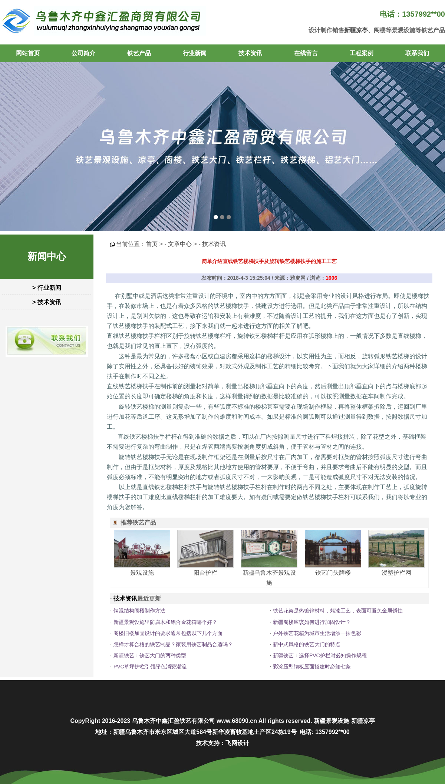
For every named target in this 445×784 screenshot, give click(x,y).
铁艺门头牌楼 (333, 572)
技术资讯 (250, 53)
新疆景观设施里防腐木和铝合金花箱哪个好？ (165, 622)
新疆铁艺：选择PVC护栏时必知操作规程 (320, 655)
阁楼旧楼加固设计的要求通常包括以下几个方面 (167, 633)
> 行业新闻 (46, 288)
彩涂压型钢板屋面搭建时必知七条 (312, 667)
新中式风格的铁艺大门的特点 (306, 644)
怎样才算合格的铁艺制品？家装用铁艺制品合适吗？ (173, 644)
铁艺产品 (139, 53)
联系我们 (417, 53)
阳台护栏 (205, 572)
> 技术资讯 (46, 302)
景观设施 (142, 572)
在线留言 (306, 53)
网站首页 (28, 53)
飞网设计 (237, 743)
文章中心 (180, 244)
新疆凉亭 (356, 30)
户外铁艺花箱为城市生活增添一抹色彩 (317, 633)
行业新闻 (195, 53)
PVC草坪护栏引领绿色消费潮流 (150, 667)
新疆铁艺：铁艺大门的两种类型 (149, 655)
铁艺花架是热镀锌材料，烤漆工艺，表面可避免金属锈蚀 (338, 611)
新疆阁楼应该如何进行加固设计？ (312, 622)
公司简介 (83, 53)
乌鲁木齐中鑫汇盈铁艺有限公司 (173, 721)
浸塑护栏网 (396, 572)
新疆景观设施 (331, 721)
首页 (152, 244)
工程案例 (361, 53)
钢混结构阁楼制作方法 (139, 611)
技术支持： (210, 743)
